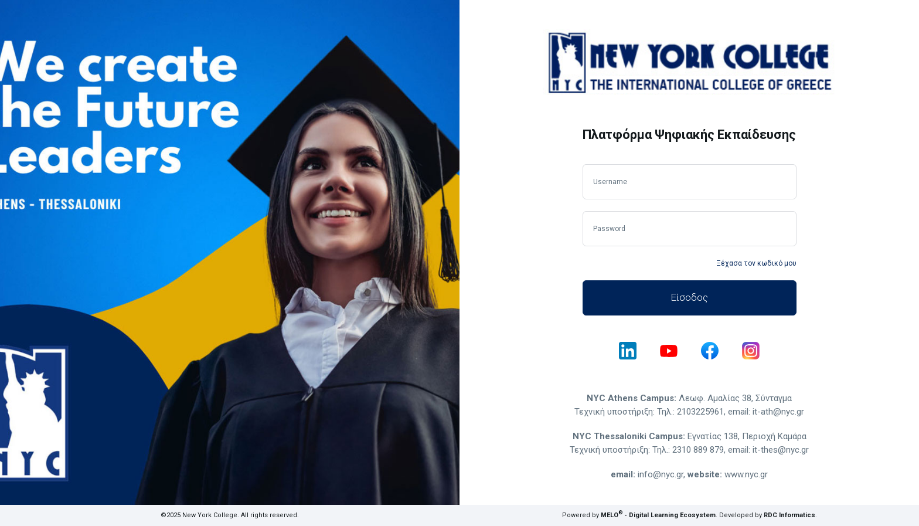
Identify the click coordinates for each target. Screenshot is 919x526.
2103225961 (700, 411)
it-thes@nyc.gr (781, 449)
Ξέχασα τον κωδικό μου (756, 263)
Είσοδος (689, 297)
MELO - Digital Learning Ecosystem (658, 515)
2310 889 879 (698, 449)
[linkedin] (627, 350)
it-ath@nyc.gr (778, 411)
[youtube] (668, 350)
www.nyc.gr (746, 474)
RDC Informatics (789, 515)
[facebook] (709, 350)
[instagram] (751, 350)
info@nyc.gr (660, 474)
